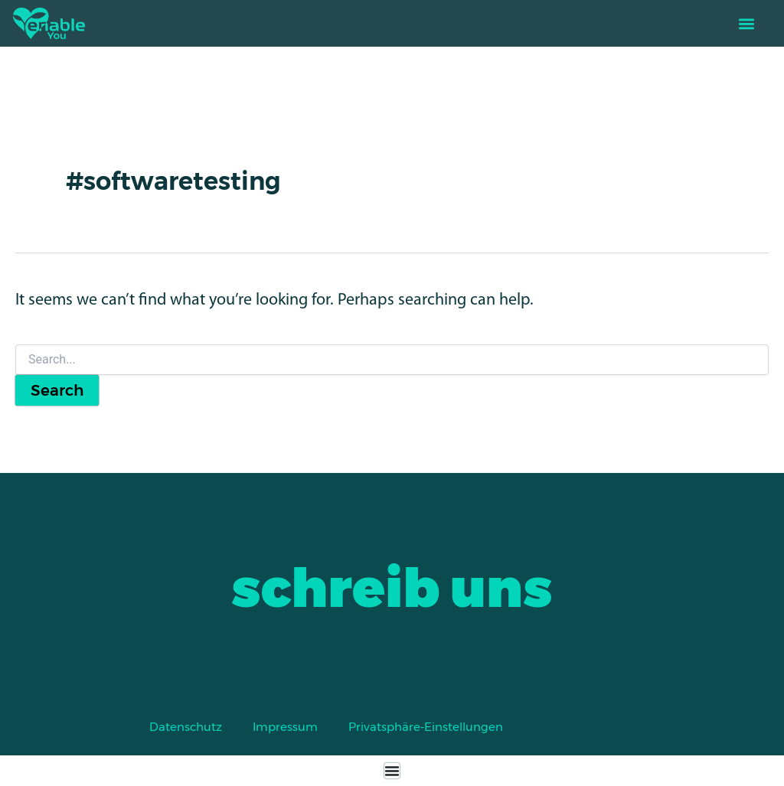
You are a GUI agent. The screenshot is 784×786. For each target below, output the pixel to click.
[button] (746, 23)
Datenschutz (185, 726)
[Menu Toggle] (392, 770)
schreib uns (392, 588)
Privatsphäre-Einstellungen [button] (425, 726)
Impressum (285, 726)
